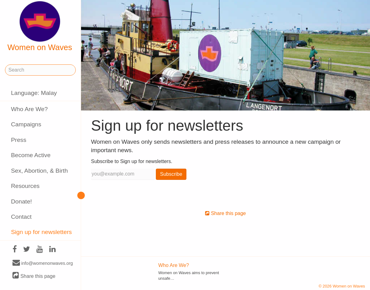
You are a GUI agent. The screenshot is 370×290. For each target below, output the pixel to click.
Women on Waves (39, 26)
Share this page (33, 276)
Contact (21, 216)
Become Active (30, 155)
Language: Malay (34, 93)
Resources (25, 186)
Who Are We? (29, 109)
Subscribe (171, 174)
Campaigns (26, 124)
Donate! (21, 201)
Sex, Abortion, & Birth (39, 170)
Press (18, 140)
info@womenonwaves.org (42, 263)
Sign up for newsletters (41, 232)
